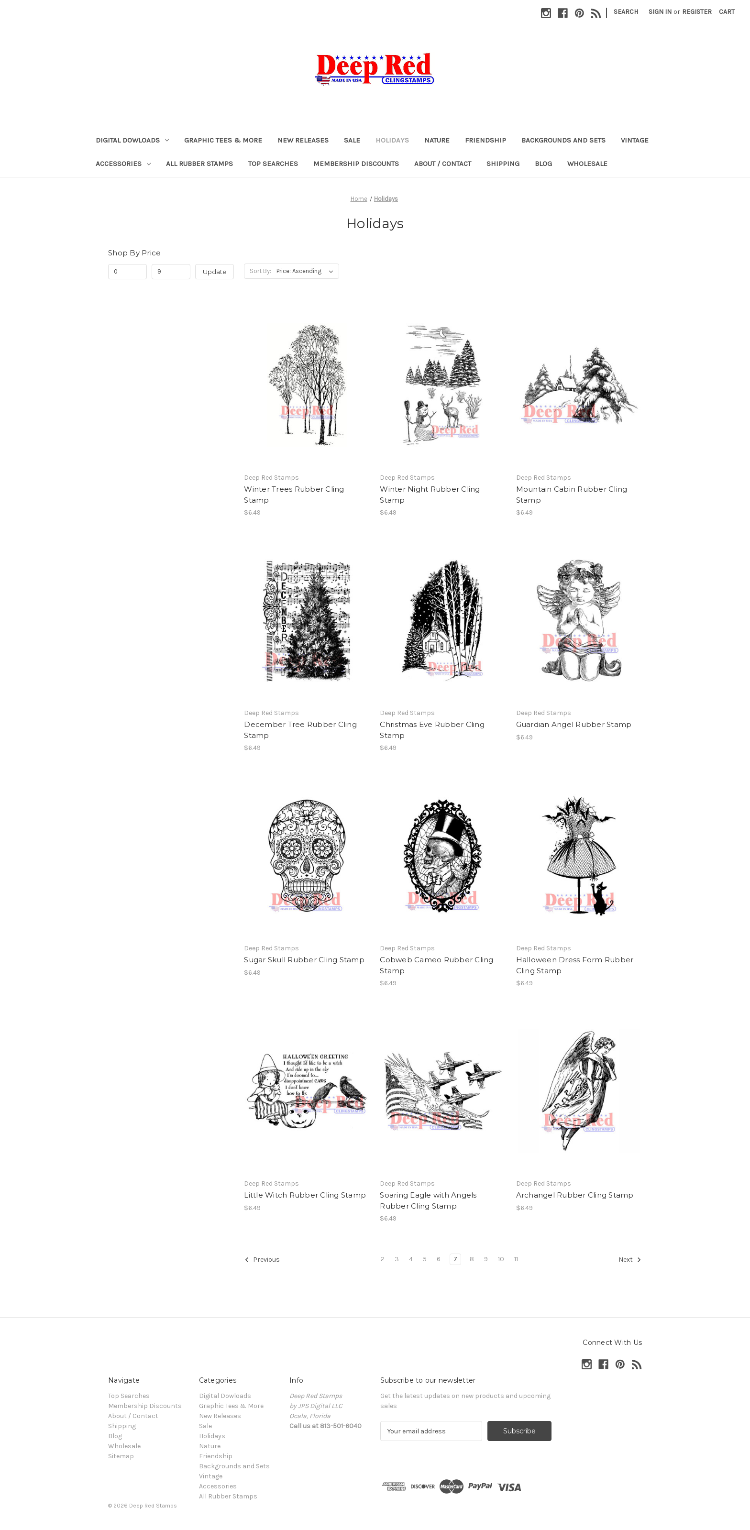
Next (629, 1260)
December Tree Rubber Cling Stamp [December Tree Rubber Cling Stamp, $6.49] (300, 730)
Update (215, 271)
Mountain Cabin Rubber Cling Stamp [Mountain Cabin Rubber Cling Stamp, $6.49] (572, 494)
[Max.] (171, 271)
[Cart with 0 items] (727, 11)
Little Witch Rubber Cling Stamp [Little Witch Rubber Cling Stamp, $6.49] (305, 1195)
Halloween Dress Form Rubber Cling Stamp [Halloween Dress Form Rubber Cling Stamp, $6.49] (575, 965)
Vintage (635, 140)
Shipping (502, 163)
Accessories (123, 163)
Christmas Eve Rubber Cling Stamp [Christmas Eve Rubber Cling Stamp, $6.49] (432, 730)
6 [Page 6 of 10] (439, 1259)
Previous (262, 1260)
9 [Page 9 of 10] (486, 1259)
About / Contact (442, 163)
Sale (352, 140)
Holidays (392, 140)
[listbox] (307, 271)
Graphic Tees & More (223, 140)
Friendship (485, 140)
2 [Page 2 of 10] (383, 1259)
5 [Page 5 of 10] (425, 1259)
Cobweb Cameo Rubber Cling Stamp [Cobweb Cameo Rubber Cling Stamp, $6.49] (436, 965)
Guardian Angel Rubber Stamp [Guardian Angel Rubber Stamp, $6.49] (574, 724)
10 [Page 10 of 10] (501, 1259)
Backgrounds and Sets (563, 140)
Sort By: (260, 271)
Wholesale (587, 163)
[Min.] (127, 271)
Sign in (660, 12)
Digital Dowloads (132, 140)
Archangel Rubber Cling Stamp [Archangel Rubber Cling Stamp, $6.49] (575, 1195)
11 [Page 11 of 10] (516, 1259)
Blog (543, 163)
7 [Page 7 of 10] (455, 1259)
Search (626, 12)
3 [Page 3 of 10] (397, 1259)
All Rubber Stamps (199, 163)
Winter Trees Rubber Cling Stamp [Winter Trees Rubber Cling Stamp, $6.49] (294, 494)
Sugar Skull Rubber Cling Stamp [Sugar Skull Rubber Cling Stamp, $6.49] (304, 959)
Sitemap (121, 1456)
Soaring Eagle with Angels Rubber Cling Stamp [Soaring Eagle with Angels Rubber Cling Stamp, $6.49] (428, 1200)
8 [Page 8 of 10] (472, 1259)
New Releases (303, 140)
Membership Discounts (356, 163)
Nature (437, 140)
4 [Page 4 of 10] (411, 1259)
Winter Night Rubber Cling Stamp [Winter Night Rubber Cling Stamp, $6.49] (430, 494)
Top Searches (273, 163)
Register (697, 12)
